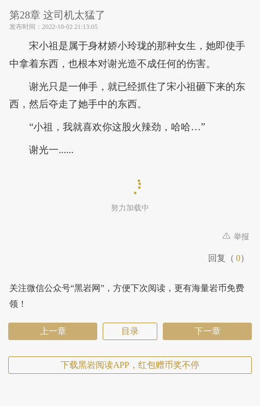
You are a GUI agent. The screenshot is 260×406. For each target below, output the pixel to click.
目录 (130, 331)
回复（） (228, 258)
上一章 (53, 331)
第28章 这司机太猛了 (69, 15)
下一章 (207, 331)
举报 (236, 237)
